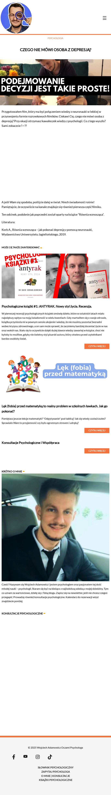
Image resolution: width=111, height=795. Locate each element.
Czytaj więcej (96, 346)
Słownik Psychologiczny (55, 767)
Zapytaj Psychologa (55, 771)
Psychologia (55, 38)
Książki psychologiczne (55, 779)
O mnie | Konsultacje (55, 775)
